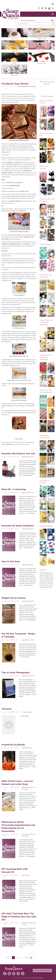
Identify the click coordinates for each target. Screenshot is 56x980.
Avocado (13, 210)
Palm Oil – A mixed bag (19, 501)
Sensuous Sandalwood (15, 201)
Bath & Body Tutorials (23, 86)
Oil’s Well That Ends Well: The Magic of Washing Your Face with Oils (19, 931)
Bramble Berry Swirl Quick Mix (14, 162)
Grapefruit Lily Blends (19, 757)
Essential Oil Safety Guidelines (19, 538)
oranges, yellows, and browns (14, 196)
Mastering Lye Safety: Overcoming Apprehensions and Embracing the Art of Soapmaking (19, 839)
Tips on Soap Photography (19, 685)
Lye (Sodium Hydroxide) (13, 185)
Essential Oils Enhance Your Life (19, 465)
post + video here (14, 164)
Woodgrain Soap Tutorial (15, 83)
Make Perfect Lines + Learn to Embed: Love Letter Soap (19, 795)
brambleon (9, 444)
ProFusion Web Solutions (36, 977)
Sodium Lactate (25, 191)
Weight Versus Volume (19, 610)
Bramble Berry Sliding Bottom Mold (11, 244)
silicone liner (27, 244)
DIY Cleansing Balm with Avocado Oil (19, 885)
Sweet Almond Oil (20, 210)
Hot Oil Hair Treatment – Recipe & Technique (19, 647)
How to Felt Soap (19, 574)
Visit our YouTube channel (47, 96)
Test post (19, 721)
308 (26, 957)
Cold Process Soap (32, 86)
